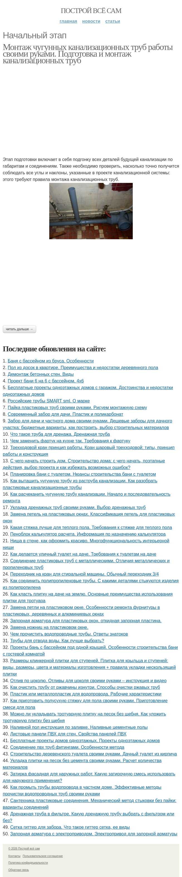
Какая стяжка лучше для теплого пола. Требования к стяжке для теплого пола (91, 527)
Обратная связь (18, 869)
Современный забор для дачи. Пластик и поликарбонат (65, 414)
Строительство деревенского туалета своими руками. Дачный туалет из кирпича (93, 754)
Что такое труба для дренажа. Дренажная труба (60, 434)
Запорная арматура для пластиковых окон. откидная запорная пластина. (86, 620)
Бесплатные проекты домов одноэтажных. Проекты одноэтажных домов (85, 740)
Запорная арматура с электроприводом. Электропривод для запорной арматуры (93, 833)
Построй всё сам (91, 11)
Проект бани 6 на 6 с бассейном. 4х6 (46, 381)
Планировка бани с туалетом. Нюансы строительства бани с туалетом (83, 474)
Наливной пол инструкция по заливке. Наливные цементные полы (79, 727)
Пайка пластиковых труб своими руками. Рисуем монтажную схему (77, 407)
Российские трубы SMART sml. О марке (49, 401)
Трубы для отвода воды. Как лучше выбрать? (57, 640)
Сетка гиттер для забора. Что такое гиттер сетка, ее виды (70, 827)
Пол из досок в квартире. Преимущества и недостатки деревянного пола (83, 367)
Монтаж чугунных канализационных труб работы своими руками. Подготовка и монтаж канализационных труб (88, 53)
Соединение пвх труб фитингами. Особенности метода (67, 747)
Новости (91, 21)
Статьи (112, 21)
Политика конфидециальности (28, 862)
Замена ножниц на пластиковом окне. (49, 627)
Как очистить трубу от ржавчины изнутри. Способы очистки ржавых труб (85, 687)
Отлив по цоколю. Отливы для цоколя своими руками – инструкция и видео (88, 680)
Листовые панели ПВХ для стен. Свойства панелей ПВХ (68, 734)
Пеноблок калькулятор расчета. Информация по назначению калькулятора (88, 534)
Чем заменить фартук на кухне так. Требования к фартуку (70, 440)
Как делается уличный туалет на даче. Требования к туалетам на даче (83, 554)
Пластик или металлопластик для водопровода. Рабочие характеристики (85, 694)
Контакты (14, 856)
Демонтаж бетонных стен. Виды (41, 374)
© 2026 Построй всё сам (24, 848)
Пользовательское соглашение (43, 856)
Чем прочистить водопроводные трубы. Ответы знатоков (69, 634)
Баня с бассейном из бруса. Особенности (51, 361)
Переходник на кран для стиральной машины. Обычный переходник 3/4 (84, 574)
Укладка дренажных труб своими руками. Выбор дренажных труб (78, 507)
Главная (68, 21)
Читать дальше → (19, 329)
